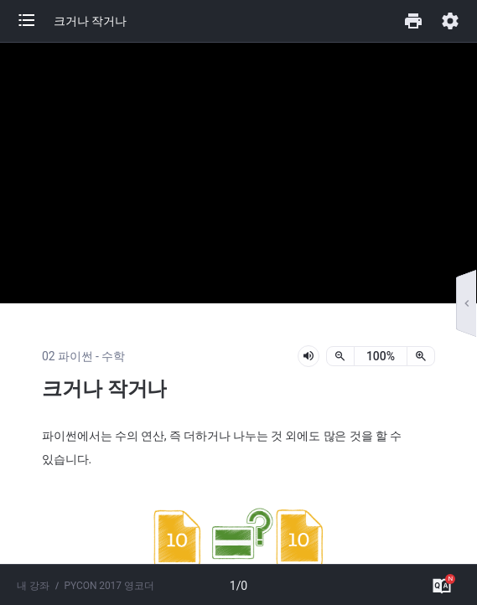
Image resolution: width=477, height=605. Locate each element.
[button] (35, 21)
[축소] (340, 356)
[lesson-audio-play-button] (308, 356)
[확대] (421, 356)
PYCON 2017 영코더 (109, 586)
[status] (380, 356)
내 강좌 (33, 586)
